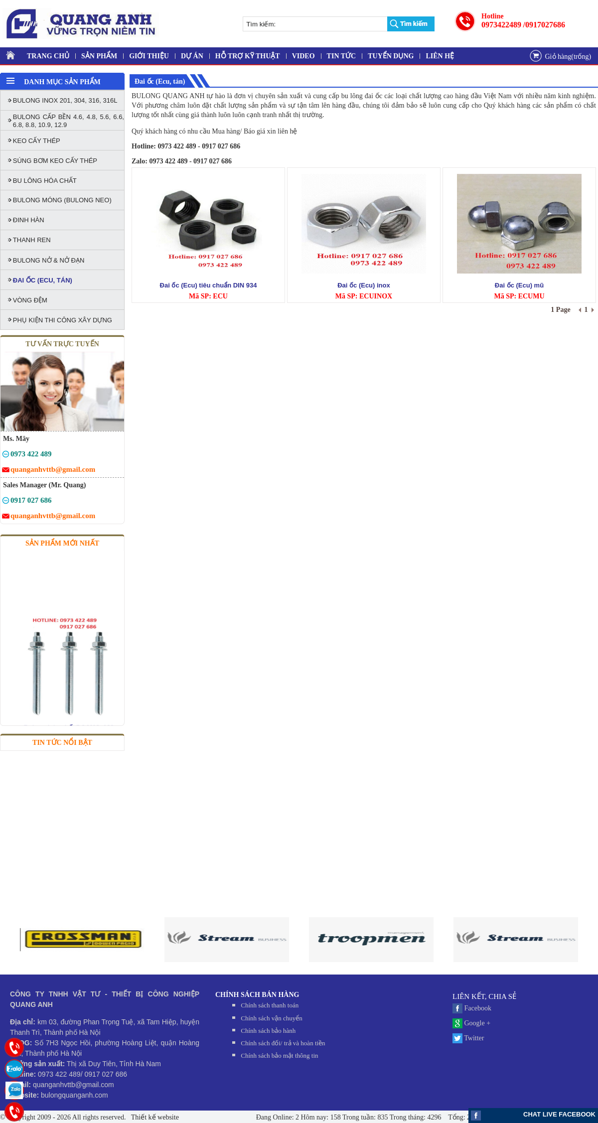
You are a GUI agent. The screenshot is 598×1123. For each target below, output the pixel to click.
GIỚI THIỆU (149, 56)
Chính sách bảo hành (268, 1030)
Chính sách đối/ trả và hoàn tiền (283, 1043)
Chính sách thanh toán (270, 1005)
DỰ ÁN (192, 56)
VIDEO (303, 56)
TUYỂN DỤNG (391, 56)
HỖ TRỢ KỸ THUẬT (247, 56)
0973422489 (501, 24)
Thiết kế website (154, 1117)
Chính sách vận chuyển (271, 1018)
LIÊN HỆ (440, 56)
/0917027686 (544, 24)
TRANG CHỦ (48, 56)
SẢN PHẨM (99, 56)
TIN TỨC (341, 56)
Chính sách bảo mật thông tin (279, 1055)
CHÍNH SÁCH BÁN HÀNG (257, 994)
